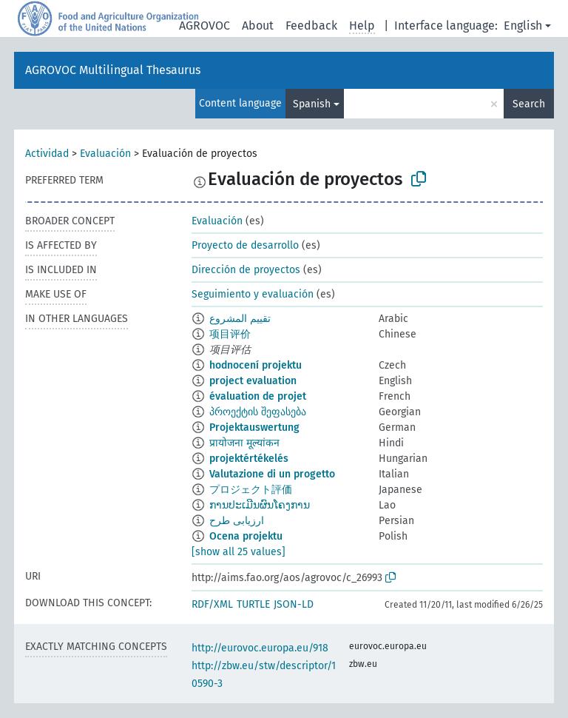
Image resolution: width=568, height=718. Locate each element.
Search (529, 104)
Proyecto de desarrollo (245, 245)
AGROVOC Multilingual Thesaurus (112, 70)
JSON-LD (294, 604)
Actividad (47, 153)
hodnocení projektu (255, 365)
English (523, 26)
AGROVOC (204, 26)
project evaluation (253, 381)
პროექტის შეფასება (257, 412)
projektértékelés (248, 458)
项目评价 (230, 334)
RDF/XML (212, 604)
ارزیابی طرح (236, 520)
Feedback (311, 26)
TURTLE (253, 604)
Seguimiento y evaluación (253, 294)
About (258, 26)
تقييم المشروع (240, 318)
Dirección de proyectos (246, 270)
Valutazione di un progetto (272, 474)
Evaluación (105, 153)
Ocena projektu (246, 536)
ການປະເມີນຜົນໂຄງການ (259, 505)
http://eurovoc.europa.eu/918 (260, 648)
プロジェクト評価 (250, 489)
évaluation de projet (257, 396)
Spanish (312, 104)
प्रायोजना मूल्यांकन (244, 443)
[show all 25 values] (238, 552)
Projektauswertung (254, 427)
